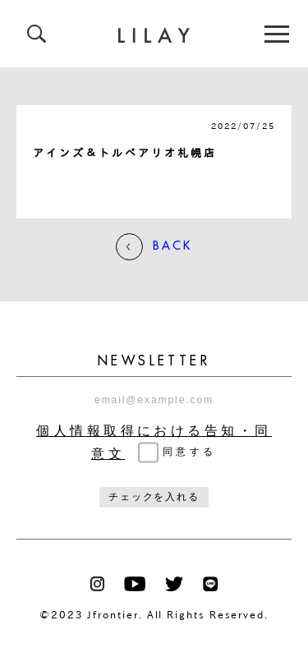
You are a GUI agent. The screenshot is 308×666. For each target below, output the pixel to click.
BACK (154, 246)
